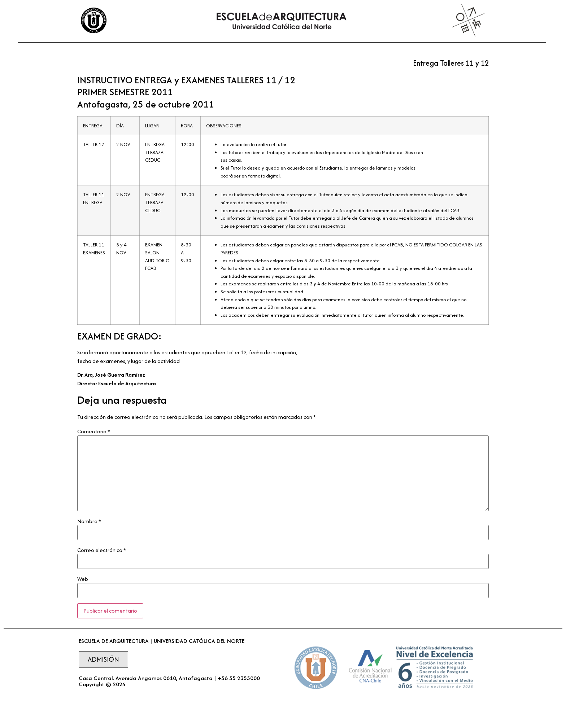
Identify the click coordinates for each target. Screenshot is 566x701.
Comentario (93, 431)
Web (82, 579)
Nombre (89, 521)
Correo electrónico (101, 550)
